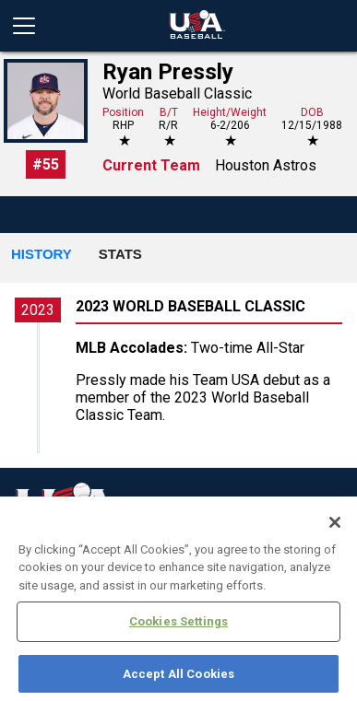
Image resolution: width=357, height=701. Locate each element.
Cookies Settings (178, 630)
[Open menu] (31, 26)
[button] (41, 255)
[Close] (335, 530)
